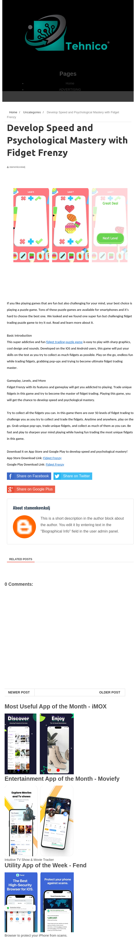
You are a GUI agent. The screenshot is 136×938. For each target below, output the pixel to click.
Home (70, 83)
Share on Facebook (28, 476)
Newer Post (19, 692)
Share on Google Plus (30, 489)
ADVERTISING (70, 89)
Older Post (109, 692)
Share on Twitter (71, 476)
